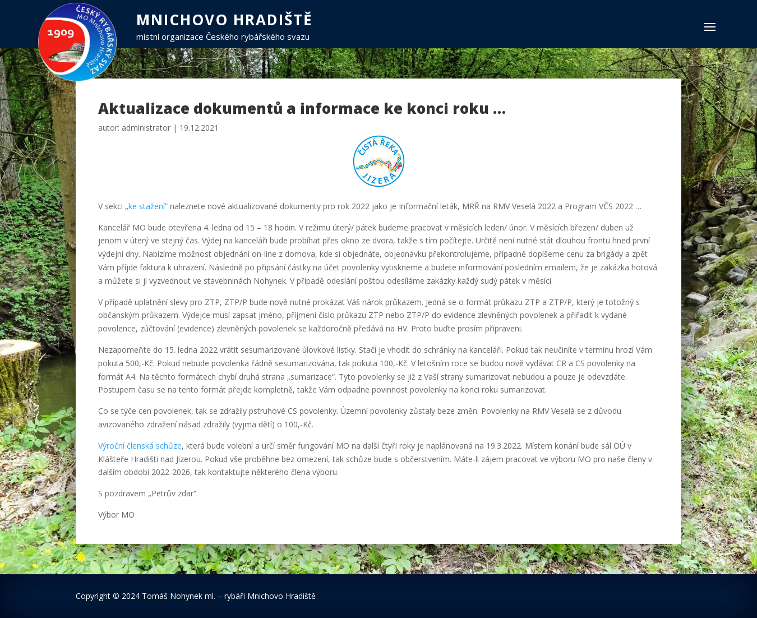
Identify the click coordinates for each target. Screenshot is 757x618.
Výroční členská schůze (140, 445)
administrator (146, 127)
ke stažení (146, 206)
